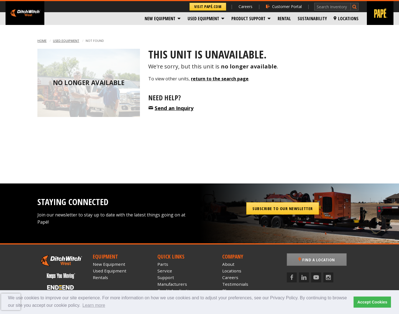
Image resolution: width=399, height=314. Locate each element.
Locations (346, 19)
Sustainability (312, 19)
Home (42, 41)
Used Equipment (203, 19)
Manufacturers (172, 284)
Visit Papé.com (207, 6)
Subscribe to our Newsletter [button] (282, 208)
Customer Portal (284, 6)
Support (165, 277)
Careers (245, 6)
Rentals (100, 277)
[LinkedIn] (304, 277)
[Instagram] (328, 277)
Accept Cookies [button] (372, 302)
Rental (284, 19)
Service (164, 271)
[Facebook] (292, 277)
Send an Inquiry (174, 107)
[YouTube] (316, 277)
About (228, 264)
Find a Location (316, 259)
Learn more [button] (94, 305)
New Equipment (160, 19)
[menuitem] (162, 18)
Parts (162, 264)
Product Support (248, 19)
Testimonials (235, 284)
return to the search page (220, 79)
